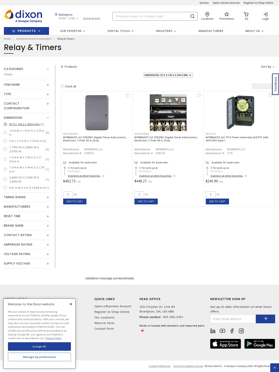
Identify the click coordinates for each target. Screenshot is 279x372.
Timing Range (15, 197)
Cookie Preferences (159, 366)
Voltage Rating (17, 254)
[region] (39, 333)
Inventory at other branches (84, 175)
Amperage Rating (18, 244)
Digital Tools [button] (119, 31)
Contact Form (104, 328)
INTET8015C (70, 134)
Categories (13, 69)
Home (7, 38)
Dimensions (13, 118)
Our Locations (104, 317)
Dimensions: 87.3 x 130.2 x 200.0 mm (166, 75)
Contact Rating (18, 235)
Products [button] (27, 31)
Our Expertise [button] (71, 31)
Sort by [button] (266, 66)
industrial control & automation (34, 38)
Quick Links (104, 299)
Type (7, 94)
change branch (91, 18)
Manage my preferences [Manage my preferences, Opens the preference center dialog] (39, 357)
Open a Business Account (112, 306)
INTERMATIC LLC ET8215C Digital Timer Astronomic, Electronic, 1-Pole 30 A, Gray (166, 139)
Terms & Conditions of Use (188, 366)
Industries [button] (164, 31)
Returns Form (104, 323)
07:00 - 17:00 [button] (67, 18)
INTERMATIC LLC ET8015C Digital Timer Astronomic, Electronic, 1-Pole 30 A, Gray (94, 139)
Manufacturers (211, 31)
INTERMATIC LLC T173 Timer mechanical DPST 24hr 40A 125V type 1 (237, 139)
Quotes (204, 2)
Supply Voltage (17, 263)
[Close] (71, 304)
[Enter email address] (233, 319)
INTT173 (210, 134)
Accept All (39, 346)
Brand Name (14, 226)
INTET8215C (142, 134)
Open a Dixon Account (226, 2)
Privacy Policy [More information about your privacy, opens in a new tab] (53, 338)
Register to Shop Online (258, 2)
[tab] (26, 69)
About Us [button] (252, 31)
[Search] (155, 16)
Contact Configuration (16, 106)
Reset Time (12, 216)
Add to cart (75, 201)
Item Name (12, 85)
